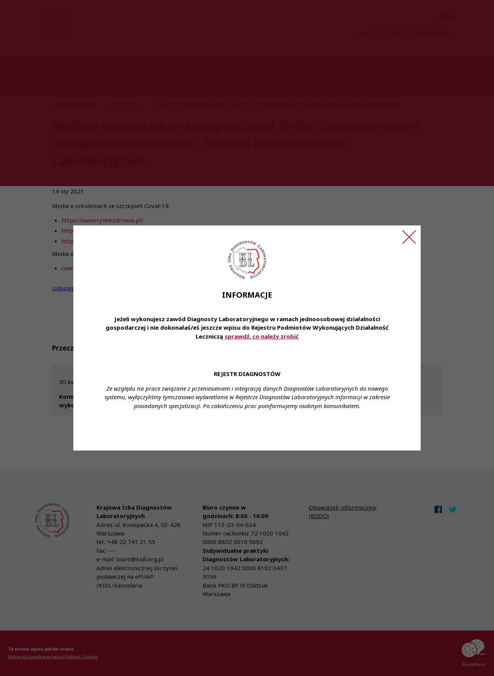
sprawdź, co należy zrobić (262, 336)
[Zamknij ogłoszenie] (409, 237)
